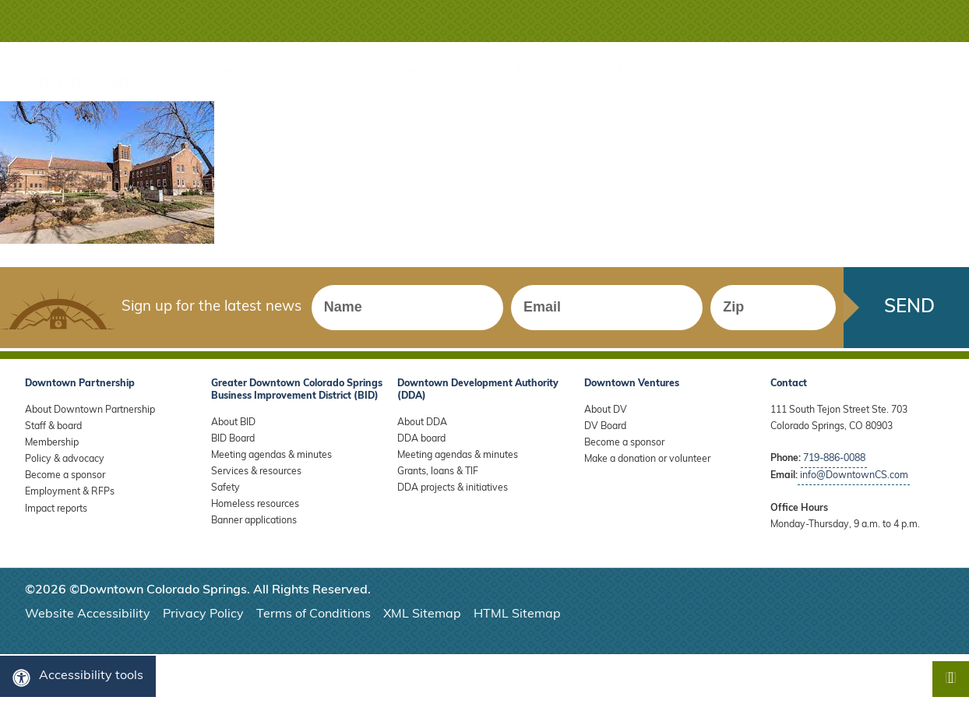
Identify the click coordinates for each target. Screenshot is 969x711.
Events (412, 71)
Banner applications (254, 521)
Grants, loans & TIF (437, 472)
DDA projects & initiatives (452, 488)
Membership (651, 71)
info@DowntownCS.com (854, 475)
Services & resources (256, 472)
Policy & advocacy (64, 459)
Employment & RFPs (70, 492)
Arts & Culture (336, 71)
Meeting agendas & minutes (271, 455)
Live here (473, 71)
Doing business (557, 71)
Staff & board (53, 426)
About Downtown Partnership (90, 410)
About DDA (422, 423)
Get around (249, 71)
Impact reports (56, 509)
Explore (178, 71)
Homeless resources (255, 504)
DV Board (605, 426)
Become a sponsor (65, 475)
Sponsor (726, 71)
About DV (605, 410)
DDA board (421, 439)
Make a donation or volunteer (647, 459)
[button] (896, 21)
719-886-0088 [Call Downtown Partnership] (834, 458)
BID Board (233, 439)
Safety (225, 488)
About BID (233, 423)
